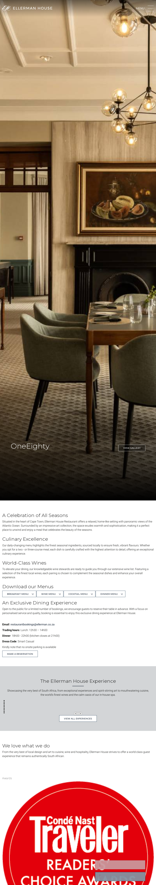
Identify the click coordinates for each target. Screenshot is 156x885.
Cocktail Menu (78, 594)
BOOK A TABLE (119, 876)
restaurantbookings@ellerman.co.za (33, 624)
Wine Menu (48, 594)
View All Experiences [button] (78, 718)
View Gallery (132, 447)
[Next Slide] (80, 713)
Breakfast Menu (17, 594)
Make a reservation (20, 654)
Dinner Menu (109, 594)
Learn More (15, 763)
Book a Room (119, 864)
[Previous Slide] (76, 713)
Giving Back (40, 763)
